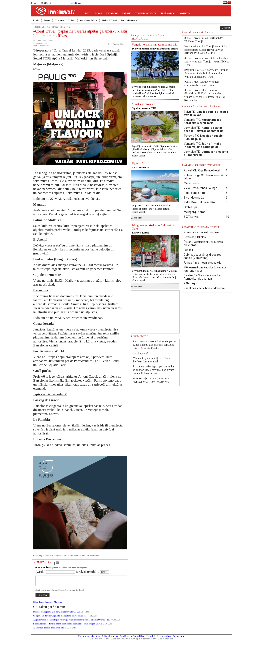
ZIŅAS (98, 13)
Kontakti (150, 638)
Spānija (50, 41)
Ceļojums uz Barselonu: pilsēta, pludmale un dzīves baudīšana (59, 618)
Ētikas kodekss (110, 638)
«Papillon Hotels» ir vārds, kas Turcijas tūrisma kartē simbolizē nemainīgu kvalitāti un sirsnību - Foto (206, 73)
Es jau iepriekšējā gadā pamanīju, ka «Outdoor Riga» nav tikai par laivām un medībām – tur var (153, 370)
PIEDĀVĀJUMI (167, 13)
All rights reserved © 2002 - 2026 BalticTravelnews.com (111, 641)
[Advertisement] (155, 310)
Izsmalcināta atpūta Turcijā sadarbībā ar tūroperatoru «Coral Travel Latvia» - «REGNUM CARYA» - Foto (206, 50)
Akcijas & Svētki (109, 20)
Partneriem (178, 638)
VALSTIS (126, 13)
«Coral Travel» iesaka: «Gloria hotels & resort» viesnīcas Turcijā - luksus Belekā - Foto (206, 61)
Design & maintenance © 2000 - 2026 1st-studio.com (153, 641)
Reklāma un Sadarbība (132, 638)
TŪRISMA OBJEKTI (145, 13)
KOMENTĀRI (43, 562)
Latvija (36, 20)
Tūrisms (71, 20)
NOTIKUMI (185, 13)
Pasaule (47, 20)
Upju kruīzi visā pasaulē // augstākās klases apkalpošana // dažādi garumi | (151, 208)
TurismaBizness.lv (129, 20)
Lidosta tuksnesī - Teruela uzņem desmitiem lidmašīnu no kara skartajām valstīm (67, 626)
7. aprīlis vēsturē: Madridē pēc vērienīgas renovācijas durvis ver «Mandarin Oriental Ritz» (71, 622)
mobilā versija (77, 3)
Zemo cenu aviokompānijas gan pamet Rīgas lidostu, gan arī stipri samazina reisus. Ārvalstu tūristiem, (154, 345)
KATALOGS (112, 13)
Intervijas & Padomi (88, 20)
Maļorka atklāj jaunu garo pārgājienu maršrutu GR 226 (56, 614)
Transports (59, 20)
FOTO (88, 13)
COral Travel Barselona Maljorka (47, 604)
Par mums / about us (89, 638)
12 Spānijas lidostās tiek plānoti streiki (49, 630)
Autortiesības (164, 638)
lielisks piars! (140, 353)
